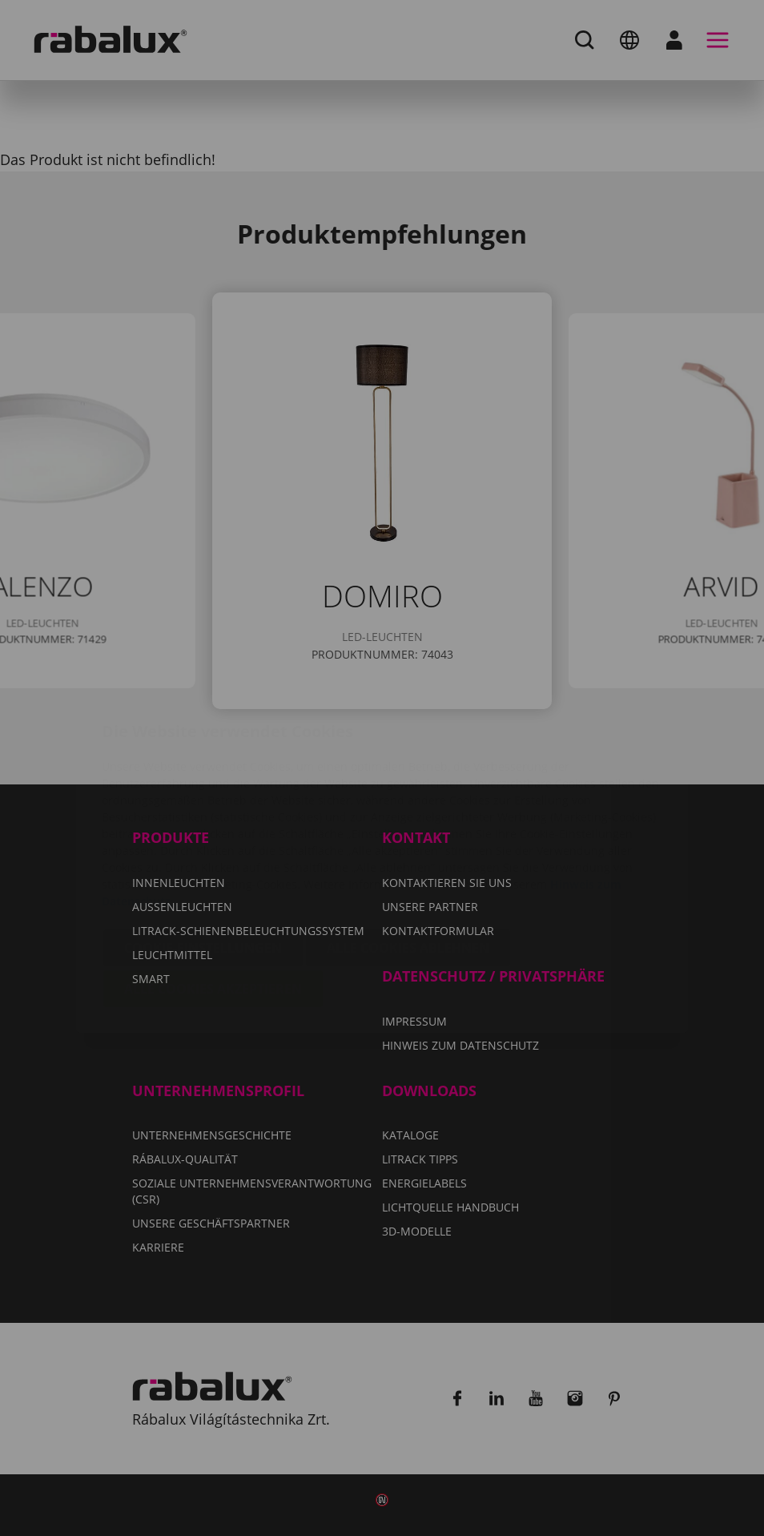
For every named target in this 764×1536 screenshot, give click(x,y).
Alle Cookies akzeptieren (213, 893)
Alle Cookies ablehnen (408, 852)
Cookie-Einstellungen (203, 852)
